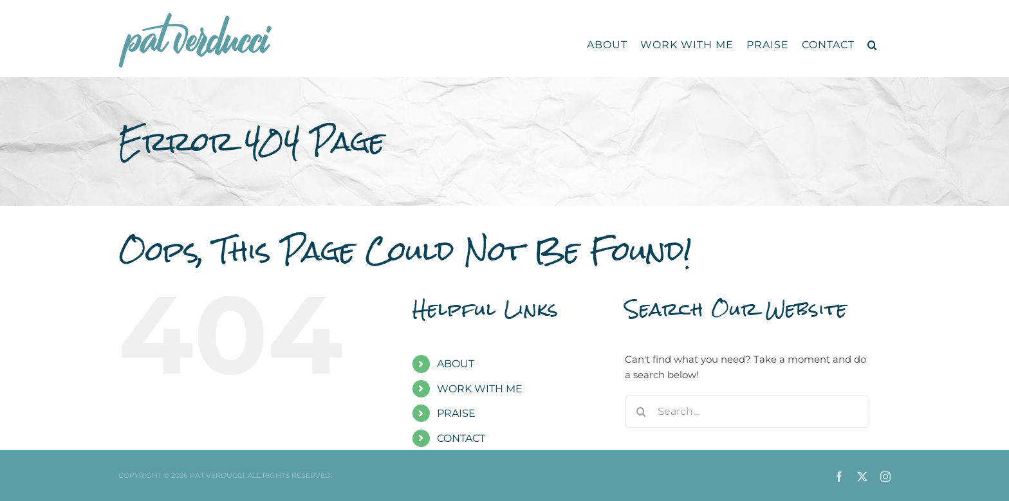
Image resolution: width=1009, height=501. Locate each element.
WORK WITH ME (480, 389)
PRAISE (456, 413)
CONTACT (461, 438)
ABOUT (455, 364)
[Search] (641, 412)
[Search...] (747, 412)
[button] (872, 45)
